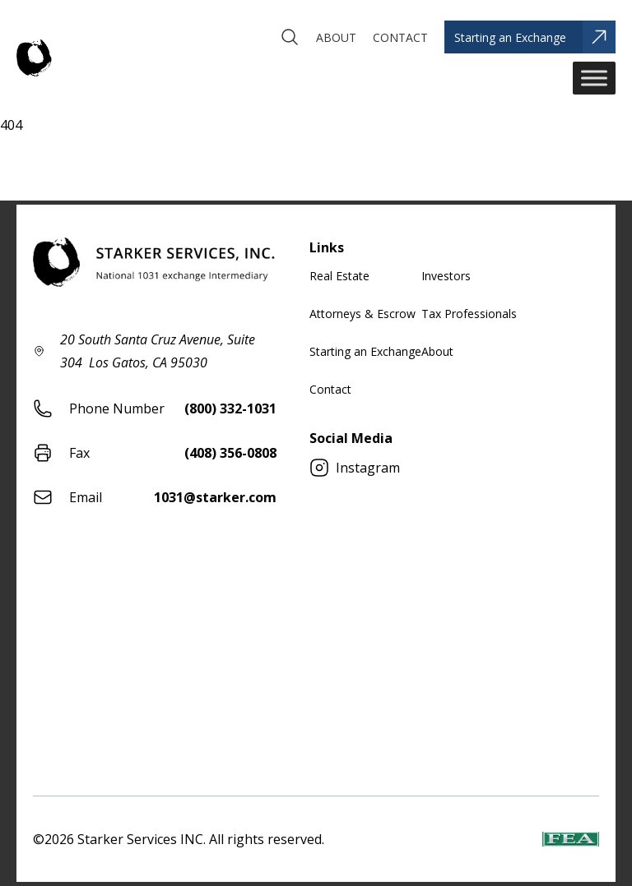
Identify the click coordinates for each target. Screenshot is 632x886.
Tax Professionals (469, 313)
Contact (330, 389)
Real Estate (339, 276)
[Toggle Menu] (594, 77)
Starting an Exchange (365, 351)
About (437, 351)
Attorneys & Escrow (362, 313)
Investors (446, 276)
